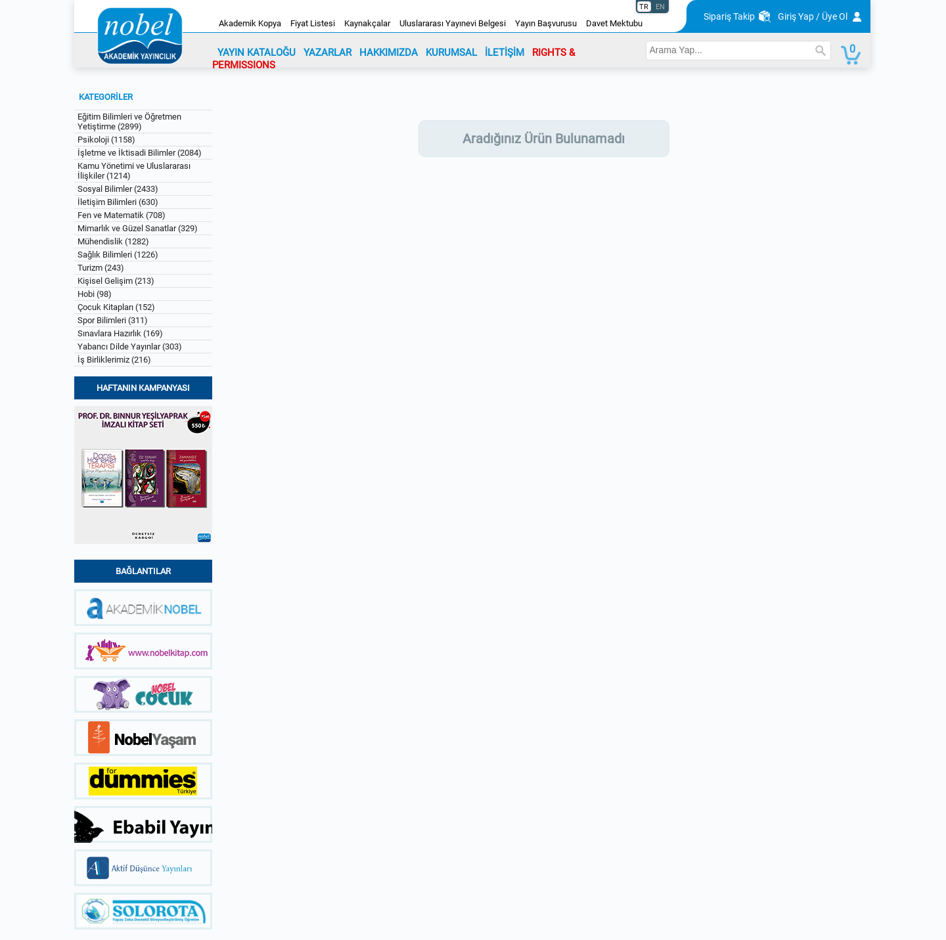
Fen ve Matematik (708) (122, 215)
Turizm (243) (101, 268)
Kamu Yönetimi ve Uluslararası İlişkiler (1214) (134, 171)
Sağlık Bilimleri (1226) (118, 254)
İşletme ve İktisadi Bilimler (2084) (140, 153)
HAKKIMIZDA (388, 52)
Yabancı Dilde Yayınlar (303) (130, 346)
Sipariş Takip (729, 16)
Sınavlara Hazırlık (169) (120, 333)
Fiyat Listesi (312, 23)
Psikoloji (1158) (106, 140)
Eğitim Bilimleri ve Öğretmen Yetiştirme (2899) (129, 121)
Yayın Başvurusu (546, 23)
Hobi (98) (95, 294)
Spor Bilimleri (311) (113, 320)
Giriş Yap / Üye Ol (812, 16)
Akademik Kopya (250, 23)
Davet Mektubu (614, 23)
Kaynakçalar (367, 23)
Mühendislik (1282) (113, 241)
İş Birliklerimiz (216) (114, 360)
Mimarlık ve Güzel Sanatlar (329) (138, 228)
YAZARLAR (327, 52)
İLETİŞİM (504, 52)
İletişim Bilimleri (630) (118, 202)
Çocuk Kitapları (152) (116, 307)
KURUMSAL (451, 52)
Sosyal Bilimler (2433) (118, 189)
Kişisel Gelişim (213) (116, 281)
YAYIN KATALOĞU (256, 52)
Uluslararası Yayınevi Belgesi (452, 23)
